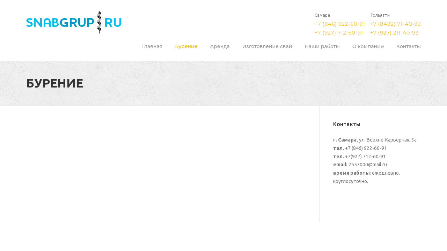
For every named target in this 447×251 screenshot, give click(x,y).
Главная (152, 46)
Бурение (186, 46)
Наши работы (322, 46)
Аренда (220, 46)
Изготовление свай (267, 46)
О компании (368, 46)
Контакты (408, 46)
